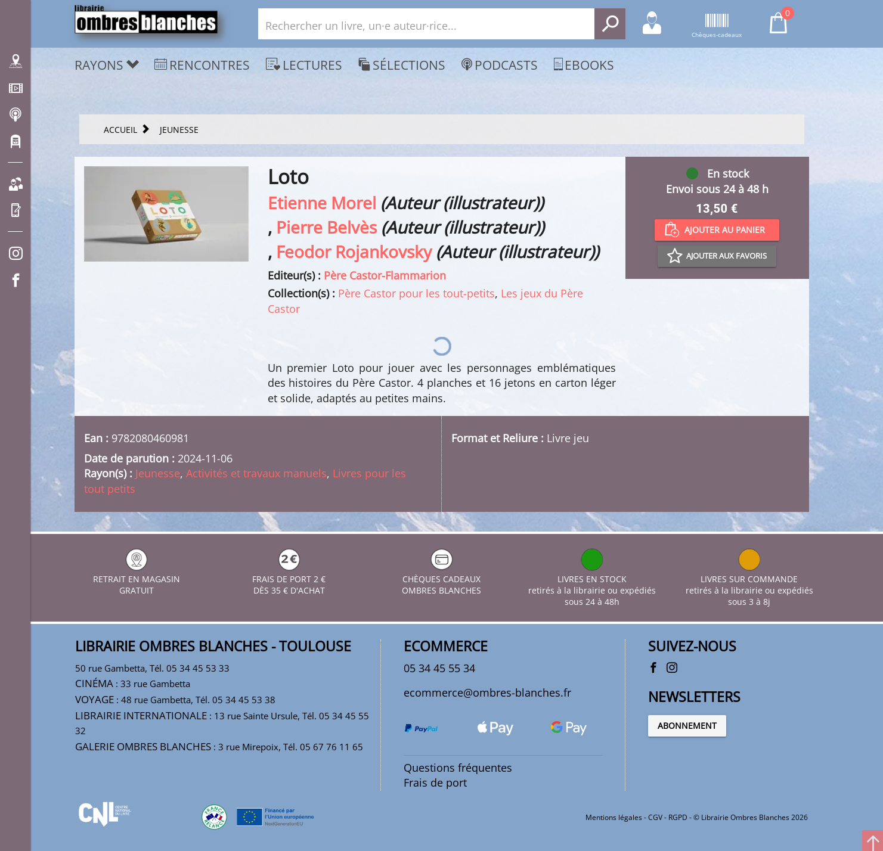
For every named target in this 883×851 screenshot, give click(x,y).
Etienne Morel (322, 202)
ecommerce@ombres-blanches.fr (487, 692)
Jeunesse (157, 473)
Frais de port (435, 782)
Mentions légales (613, 817)
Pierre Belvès (326, 227)
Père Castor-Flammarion (385, 275)
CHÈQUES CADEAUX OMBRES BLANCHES (441, 579)
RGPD (677, 817)
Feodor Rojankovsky (354, 251)
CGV (655, 817)
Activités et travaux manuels (256, 473)
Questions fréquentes (458, 767)
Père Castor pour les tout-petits (416, 293)
